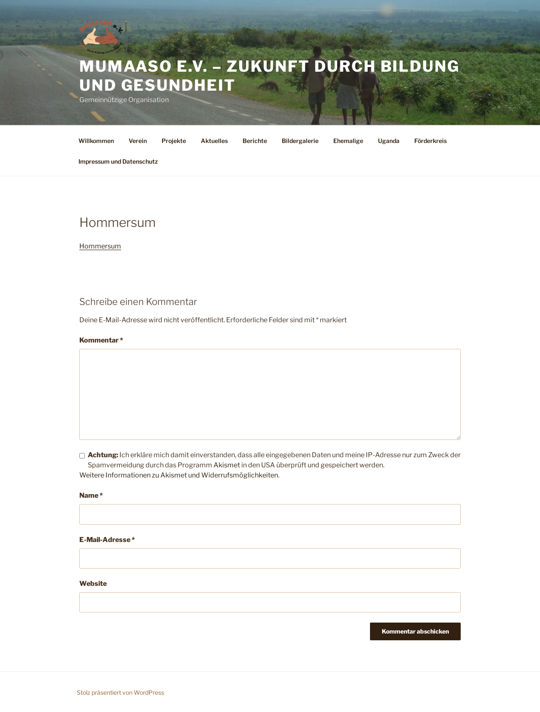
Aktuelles (214, 140)
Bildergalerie (300, 140)
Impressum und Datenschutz (118, 161)
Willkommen (96, 140)
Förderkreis (430, 140)
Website (93, 584)
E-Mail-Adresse (107, 540)
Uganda (389, 140)
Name (91, 495)
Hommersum (100, 246)
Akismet (226, 465)
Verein (138, 140)
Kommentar (101, 340)
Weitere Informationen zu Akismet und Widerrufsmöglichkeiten (178, 475)
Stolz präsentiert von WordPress (120, 692)
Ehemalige (348, 140)
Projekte (174, 140)
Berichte (255, 140)
